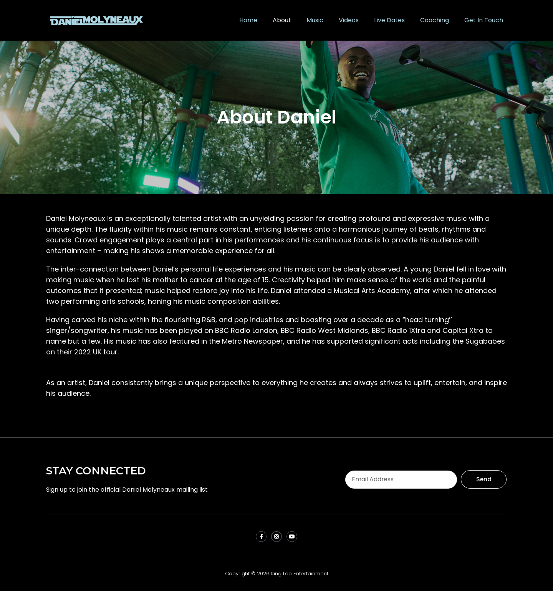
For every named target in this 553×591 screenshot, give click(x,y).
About (282, 20)
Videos (349, 20)
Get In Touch (483, 20)
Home (248, 20)
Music (314, 20)
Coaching (434, 20)
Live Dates (389, 20)
